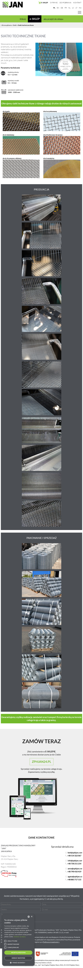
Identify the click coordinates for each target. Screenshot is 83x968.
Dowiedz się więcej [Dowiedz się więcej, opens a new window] (20, 937)
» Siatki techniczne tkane (25, 25)
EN (58, 8)
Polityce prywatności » (51, 942)
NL (69, 8)
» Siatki (14, 25)
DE (62, 8)
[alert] (18, 940)
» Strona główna (6, 25)
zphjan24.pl (41, 761)
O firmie (53, 3)
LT (76, 8)
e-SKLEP (35, 18)
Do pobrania (65, 3)
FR (66, 8)
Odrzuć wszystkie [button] (18, 958)
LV (73, 8)
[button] (18, 963)
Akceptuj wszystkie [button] (18, 952)
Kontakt (77, 3)
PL (54, 8)
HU (80, 8)
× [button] (31, 916)
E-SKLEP (43, 3)
